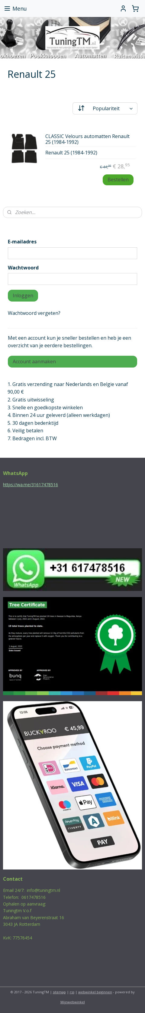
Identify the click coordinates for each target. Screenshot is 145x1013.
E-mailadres (22, 241)
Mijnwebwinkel (72, 1002)
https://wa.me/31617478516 (30, 484)
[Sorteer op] (105, 108)
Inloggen (23, 295)
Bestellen (118, 179)
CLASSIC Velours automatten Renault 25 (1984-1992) (87, 139)
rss (72, 992)
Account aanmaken (34, 361)
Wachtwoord (23, 267)
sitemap (59, 992)
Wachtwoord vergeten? (34, 313)
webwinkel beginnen (95, 992)
